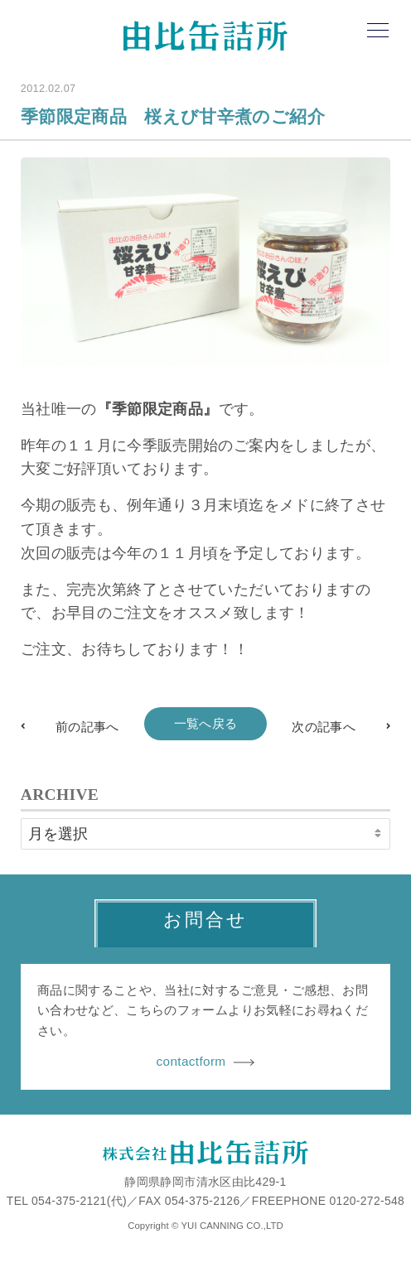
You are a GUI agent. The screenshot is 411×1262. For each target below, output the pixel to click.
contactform (206, 1061)
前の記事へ (87, 727)
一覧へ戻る (206, 723)
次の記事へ (323, 727)
